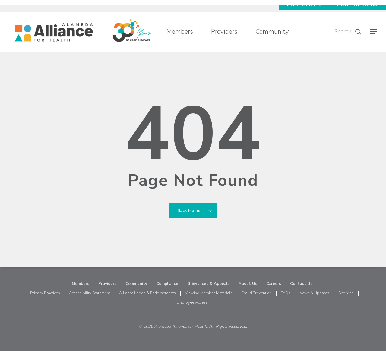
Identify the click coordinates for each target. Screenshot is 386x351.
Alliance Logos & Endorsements (147, 293)
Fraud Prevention (257, 293)
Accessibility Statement (89, 293)
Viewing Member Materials (209, 293)
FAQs (285, 293)
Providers (107, 283)
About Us (248, 283)
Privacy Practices (45, 293)
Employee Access (192, 302)
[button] (374, 32)
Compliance (167, 283)
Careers (273, 283)
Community (136, 283)
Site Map (346, 293)
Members (80, 283)
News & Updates (314, 293)
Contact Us (301, 283)
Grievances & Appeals (208, 283)
